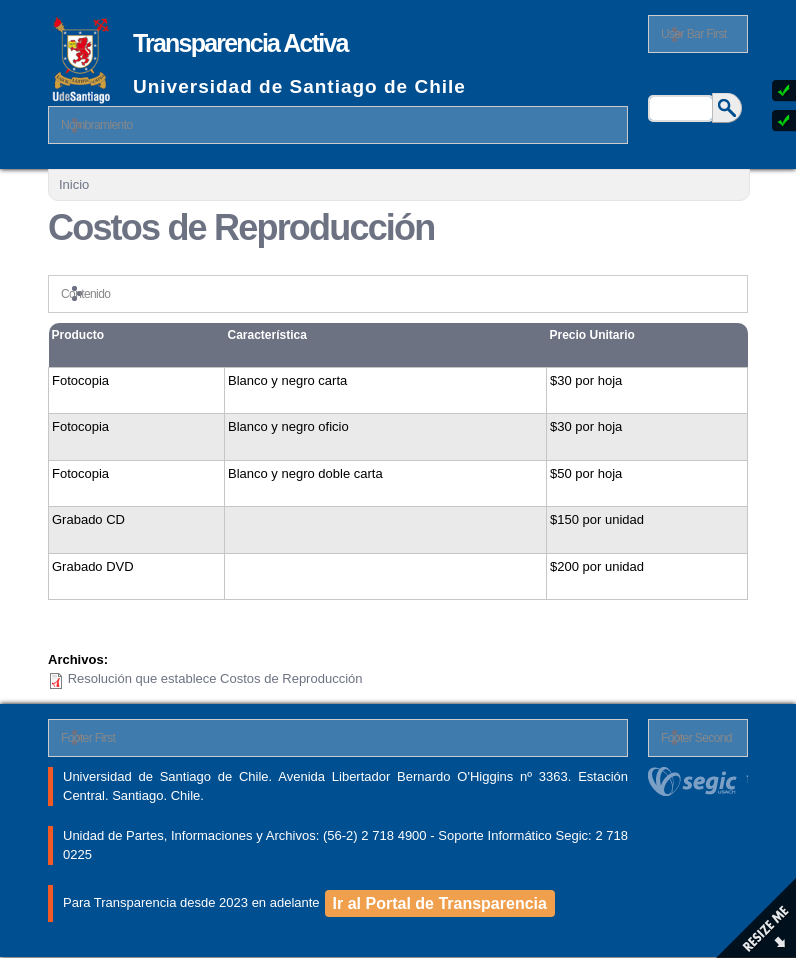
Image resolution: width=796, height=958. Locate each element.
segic (698, 781)
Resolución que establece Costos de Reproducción (215, 678)
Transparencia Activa (240, 43)
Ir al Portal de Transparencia (440, 903)
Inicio (74, 184)
